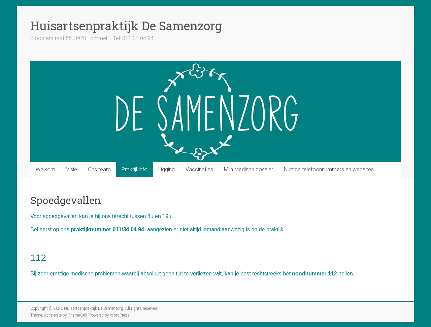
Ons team (99, 169)
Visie (71, 169)
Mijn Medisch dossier (248, 169)
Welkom (45, 169)
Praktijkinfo (134, 169)
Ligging (166, 169)
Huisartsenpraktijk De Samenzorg (126, 26)
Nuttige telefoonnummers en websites (329, 169)
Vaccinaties (199, 169)
